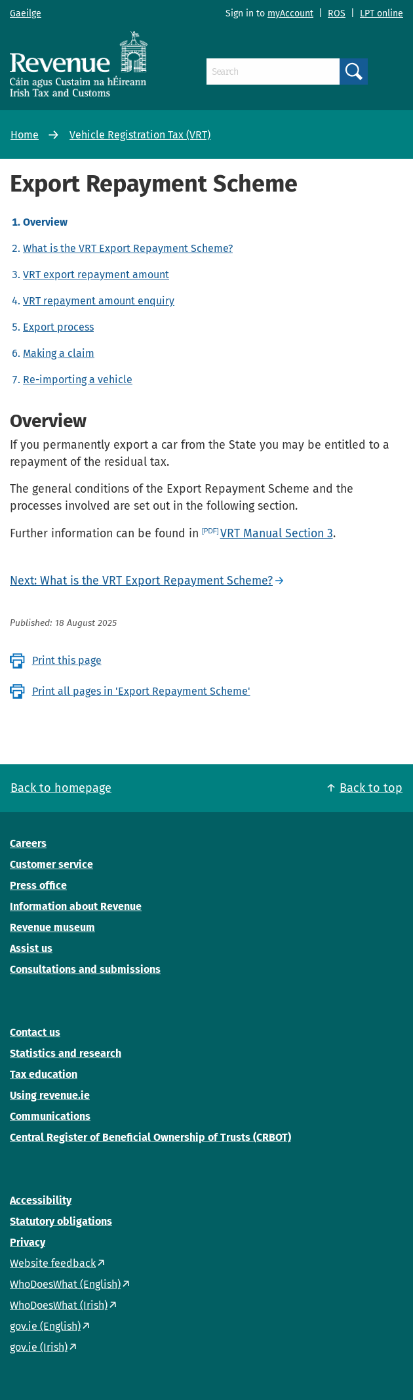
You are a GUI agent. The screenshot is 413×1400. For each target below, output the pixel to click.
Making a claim (58, 353)
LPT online (381, 13)
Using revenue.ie (50, 1095)
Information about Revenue (76, 906)
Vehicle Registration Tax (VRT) (139, 135)
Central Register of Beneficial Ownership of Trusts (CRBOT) (150, 1137)
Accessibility (40, 1200)
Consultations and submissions (85, 969)
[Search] (273, 71)
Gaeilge (25, 13)
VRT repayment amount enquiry (98, 301)
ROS (336, 13)
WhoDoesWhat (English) (65, 1284)
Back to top (371, 788)
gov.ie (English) (45, 1326)
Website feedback (53, 1263)
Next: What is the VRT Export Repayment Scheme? (141, 580)
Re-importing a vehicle (77, 379)
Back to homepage (60, 788)
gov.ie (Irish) (39, 1347)
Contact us (35, 1032)
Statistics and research (65, 1053)
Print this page (67, 660)
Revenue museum (52, 927)
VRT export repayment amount (96, 274)
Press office (38, 885)
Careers (28, 843)
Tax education (43, 1074)
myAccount (290, 13)
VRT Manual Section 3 (276, 533)
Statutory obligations (61, 1221)
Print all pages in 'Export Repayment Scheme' (141, 691)
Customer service (51, 864)
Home (24, 135)
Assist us (31, 948)
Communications (50, 1116)
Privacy (27, 1242)
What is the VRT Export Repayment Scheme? (128, 248)
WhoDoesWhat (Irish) (59, 1305)
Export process (58, 327)
